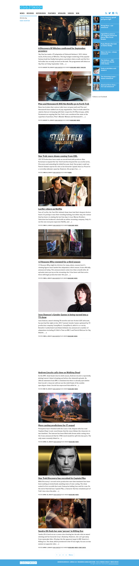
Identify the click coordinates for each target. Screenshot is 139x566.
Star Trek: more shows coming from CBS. (58, 156)
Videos (71, 13)
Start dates (82, 547)
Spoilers (62, 13)
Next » (71, 555)
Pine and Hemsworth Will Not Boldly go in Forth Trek (63, 104)
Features (52, 13)
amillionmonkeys (113, 563)
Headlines (73, 67)
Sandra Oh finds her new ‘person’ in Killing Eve (60, 531)
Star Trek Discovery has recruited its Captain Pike (62, 478)
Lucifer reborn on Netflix (50, 209)
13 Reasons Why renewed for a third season (59, 261)
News (22, 13)
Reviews (30, 13)
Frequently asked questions (86, 562)
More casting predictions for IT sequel (56, 425)
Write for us (114, 562)
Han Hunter (58, 67)
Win (77, 13)
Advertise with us (63, 562)
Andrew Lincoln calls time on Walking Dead (59, 372)
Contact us (73, 562)
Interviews (41, 13)
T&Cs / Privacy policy (103, 562)
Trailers (83, 67)
